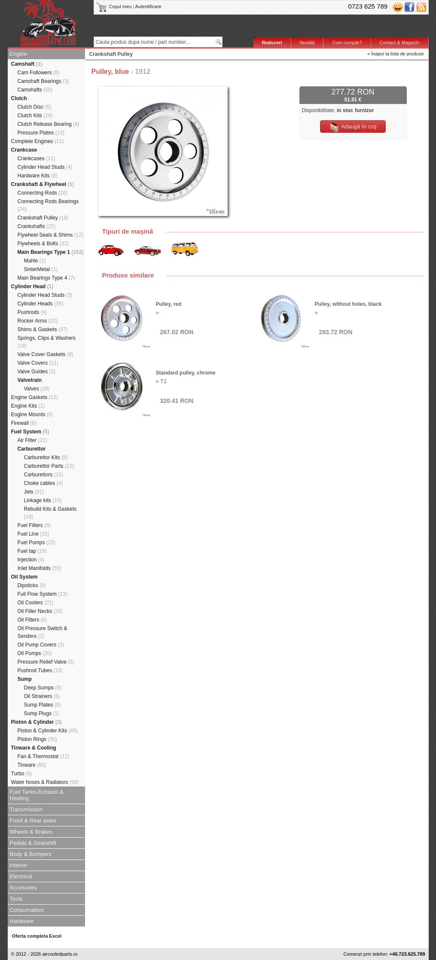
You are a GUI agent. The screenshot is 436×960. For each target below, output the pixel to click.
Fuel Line (33, 534)
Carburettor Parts (49, 466)
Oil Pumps (35, 653)
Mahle (35, 261)
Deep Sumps (42, 688)
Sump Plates (42, 705)
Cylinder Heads (41, 304)
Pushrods (32, 312)
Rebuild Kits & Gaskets (50, 513)
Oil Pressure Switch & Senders (42, 632)
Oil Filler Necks (40, 611)
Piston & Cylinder (36, 722)
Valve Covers (38, 363)
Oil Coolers (36, 603)
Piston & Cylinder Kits (48, 731)
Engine (18, 54)
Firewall (24, 423)
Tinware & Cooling (33, 748)
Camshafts (35, 90)
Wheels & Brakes (31, 832)
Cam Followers (39, 73)
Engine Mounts (32, 414)
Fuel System (30, 432)
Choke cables (43, 483)
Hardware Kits (38, 176)
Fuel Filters (34, 525)
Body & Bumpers (31, 854)
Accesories (23, 887)
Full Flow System (42, 594)
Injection (31, 560)
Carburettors (43, 475)
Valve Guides (37, 372)
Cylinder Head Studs (45, 167)
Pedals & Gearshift (33, 843)
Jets (34, 492)
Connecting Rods (43, 193)
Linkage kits (43, 500)
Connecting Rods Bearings (48, 205)
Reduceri (272, 42)
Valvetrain (30, 380)
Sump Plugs (42, 713)
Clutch (19, 98)
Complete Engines (37, 141)
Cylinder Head (32, 286)
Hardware (22, 921)
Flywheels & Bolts (43, 244)
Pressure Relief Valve (46, 662)
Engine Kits (28, 406)
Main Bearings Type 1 (51, 252)
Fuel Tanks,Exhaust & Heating (37, 795)
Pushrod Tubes (40, 670)
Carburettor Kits (46, 457)
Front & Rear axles (33, 820)
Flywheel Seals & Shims (50, 235)
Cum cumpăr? (347, 42)
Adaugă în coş (352, 127)
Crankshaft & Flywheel (42, 184)
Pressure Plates (41, 133)
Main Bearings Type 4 (46, 278)
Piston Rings (37, 739)
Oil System (24, 577)
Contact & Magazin (400, 42)
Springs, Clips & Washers (47, 342)
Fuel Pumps (37, 542)
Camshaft (27, 64)
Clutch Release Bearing (48, 124)
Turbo (21, 774)
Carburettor (32, 449)
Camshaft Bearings (43, 81)
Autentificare (148, 6)
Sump (25, 679)
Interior (18, 865)
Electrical (21, 876)
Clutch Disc (35, 107)
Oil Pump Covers (41, 645)
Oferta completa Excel (37, 936)
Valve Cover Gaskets (45, 354)
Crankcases (36, 158)
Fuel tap (32, 551)
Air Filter (32, 440)
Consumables (27, 910)
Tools (16, 899)
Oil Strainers (42, 696)
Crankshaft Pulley (43, 218)
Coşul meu (114, 6)
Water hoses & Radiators (45, 782)
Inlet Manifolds (39, 568)
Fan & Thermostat (44, 756)
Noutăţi (307, 42)
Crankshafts (37, 226)
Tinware (32, 765)
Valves (37, 389)
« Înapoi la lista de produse (395, 53)
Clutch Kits (35, 116)
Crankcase (24, 150)
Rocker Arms (38, 321)
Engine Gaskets (34, 397)
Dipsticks (32, 585)
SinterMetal (41, 269)
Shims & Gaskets (43, 329)
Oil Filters (32, 620)
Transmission (26, 809)
